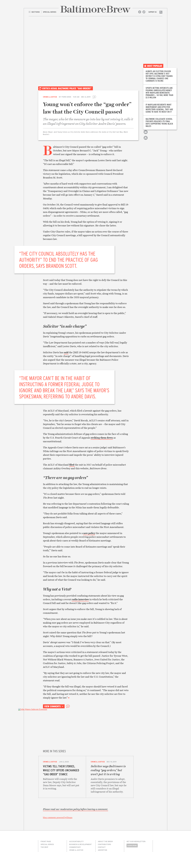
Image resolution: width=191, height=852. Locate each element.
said (66, 352)
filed (72, 464)
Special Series (47, 812)
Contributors (104, 812)
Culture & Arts (76, 821)
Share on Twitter (145, 128)
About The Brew (105, 809)
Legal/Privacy (104, 821)
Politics (73, 835)
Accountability (76, 809)
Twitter (144, 12)
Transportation (76, 841)
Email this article (95, 708)
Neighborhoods (76, 832)
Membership (103, 824)
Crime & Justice (50, 97)
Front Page (46, 809)
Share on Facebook (83, 708)
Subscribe (132, 814)
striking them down (102, 437)
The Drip (44, 815)
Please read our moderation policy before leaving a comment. (75, 777)
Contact (102, 815)
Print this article (101, 708)
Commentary (75, 815)
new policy (89, 533)
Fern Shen (66, 97)
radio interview (80, 599)
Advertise (102, 818)
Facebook (139, 12)
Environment (75, 827)
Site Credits (131, 840)
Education (74, 824)
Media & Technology (78, 829)
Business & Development (80, 812)
